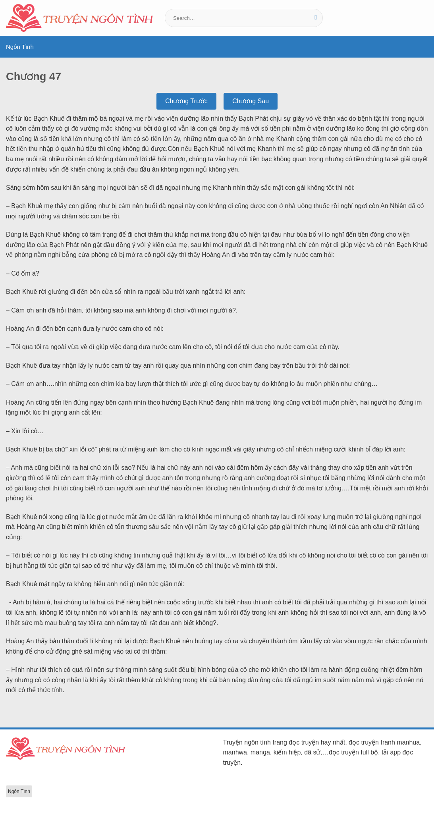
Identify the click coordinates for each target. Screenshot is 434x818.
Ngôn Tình (20, 46)
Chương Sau (250, 101)
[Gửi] (315, 18)
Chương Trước (186, 101)
